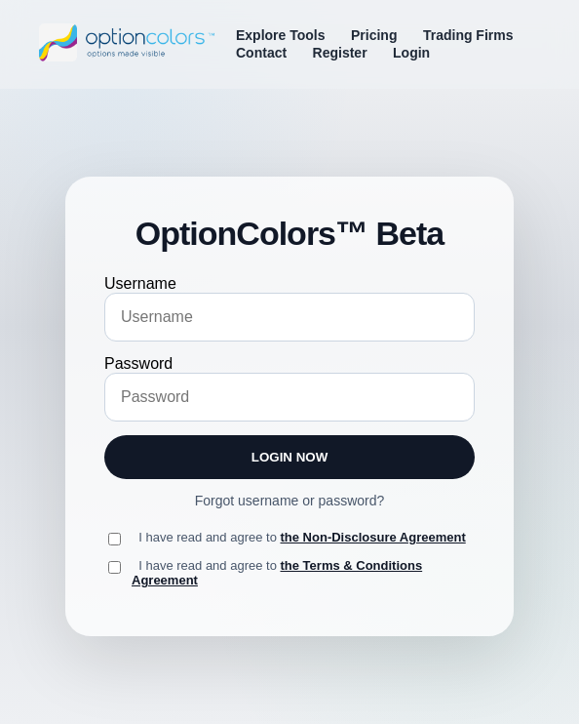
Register (340, 52)
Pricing (374, 35)
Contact (261, 52)
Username (140, 283)
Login (411, 52)
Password (138, 363)
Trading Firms (468, 35)
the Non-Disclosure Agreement (373, 537)
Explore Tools (281, 35)
